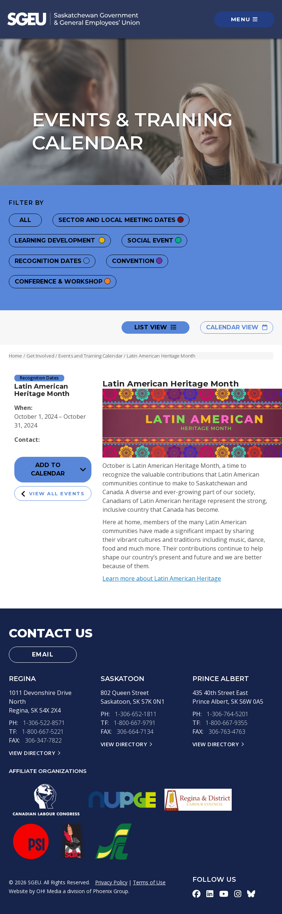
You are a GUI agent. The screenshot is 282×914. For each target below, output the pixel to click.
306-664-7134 (135, 732)
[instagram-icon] (237, 893)
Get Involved (40, 355)
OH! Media (48, 891)
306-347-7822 (43, 740)
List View (155, 327)
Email (43, 654)
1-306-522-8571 (44, 723)
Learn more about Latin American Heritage (161, 578)
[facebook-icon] (196, 893)
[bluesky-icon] (251, 893)
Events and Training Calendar (90, 355)
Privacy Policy (111, 882)
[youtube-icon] (223, 893)
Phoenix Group (110, 891)
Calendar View (236, 327)
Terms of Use (149, 882)
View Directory (32, 752)
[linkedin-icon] (209, 893)
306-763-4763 (227, 732)
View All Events (53, 494)
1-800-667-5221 (43, 732)
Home (15, 355)
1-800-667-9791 (135, 723)
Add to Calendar (58, 469)
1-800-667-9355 (226, 723)
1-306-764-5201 (228, 714)
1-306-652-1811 (136, 714)
